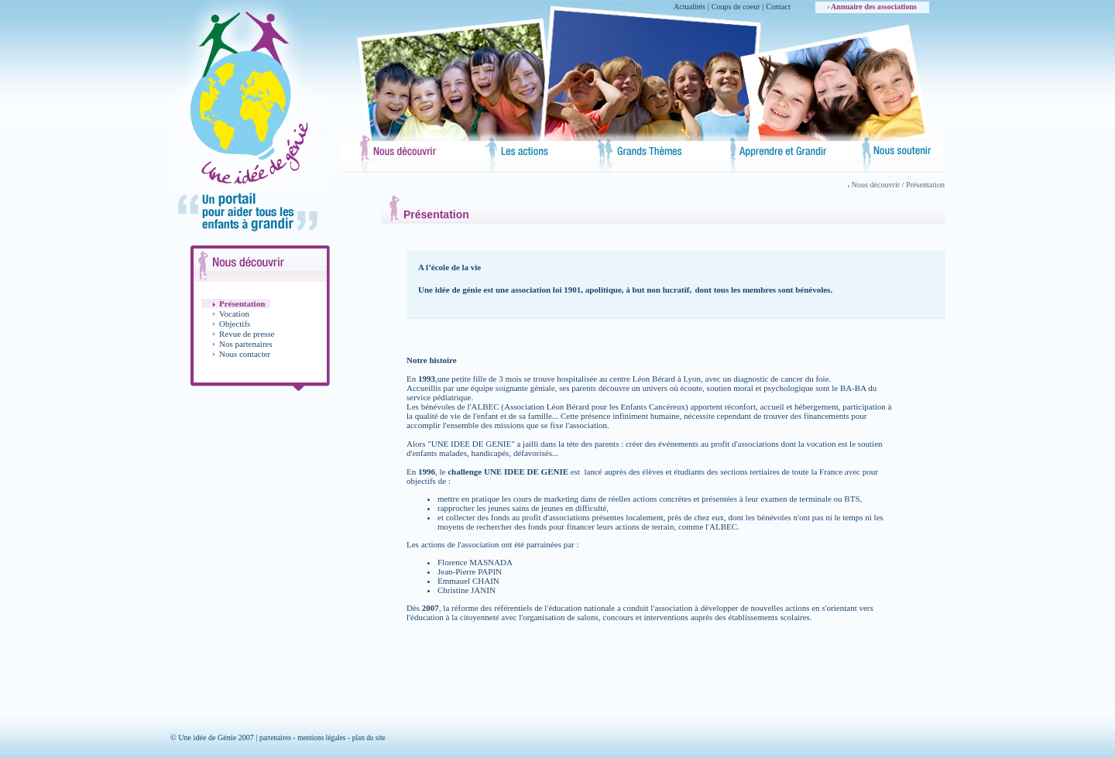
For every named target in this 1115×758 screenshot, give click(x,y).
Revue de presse (246, 333)
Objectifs (234, 323)
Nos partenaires (246, 343)
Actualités (689, 6)
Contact (778, 6)
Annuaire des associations (872, 6)
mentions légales (321, 738)
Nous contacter (244, 353)
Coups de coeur (736, 6)
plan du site (369, 738)
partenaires (275, 738)
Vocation (234, 313)
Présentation (242, 303)
